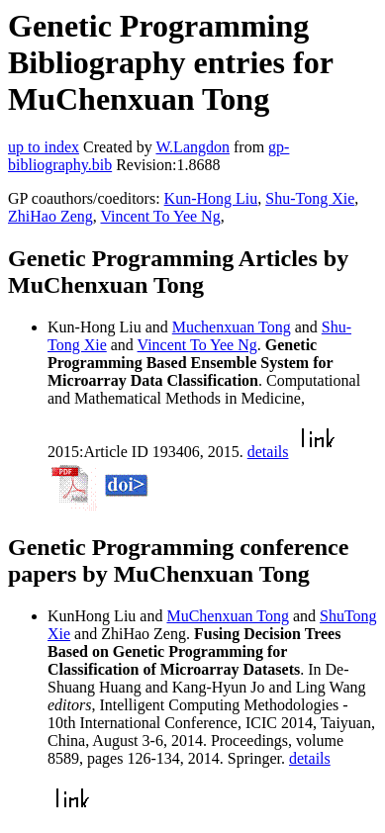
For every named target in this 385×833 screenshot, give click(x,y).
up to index (43, 147)
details (268, 451)
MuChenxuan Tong (227, 615)
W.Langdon (192, 147)
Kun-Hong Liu (211, 198)
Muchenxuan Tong (231, 327)
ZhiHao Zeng (50, 216)
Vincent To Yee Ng (160, 216)
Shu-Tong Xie (309, 198)
